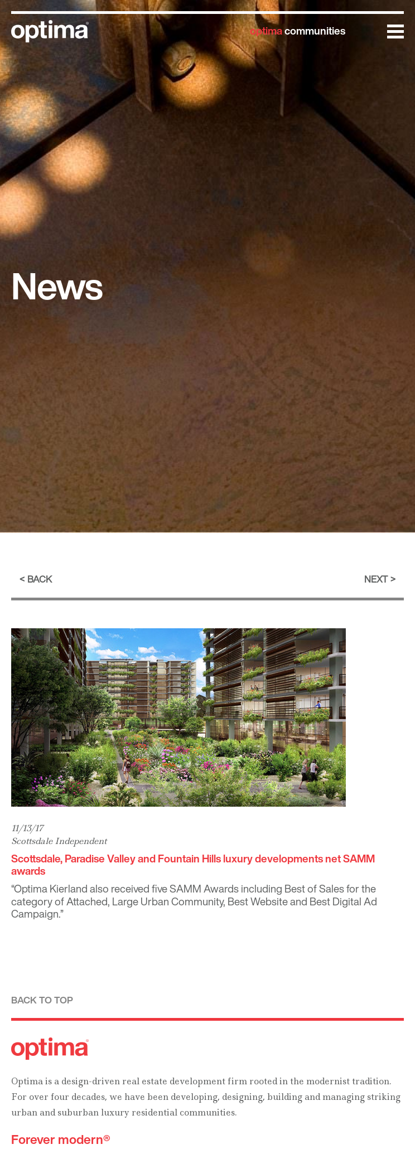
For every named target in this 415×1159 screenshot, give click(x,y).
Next (376, 579)
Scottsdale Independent (59, 841)
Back (39, 579)
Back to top (42, 1000)
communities (297, 30)
